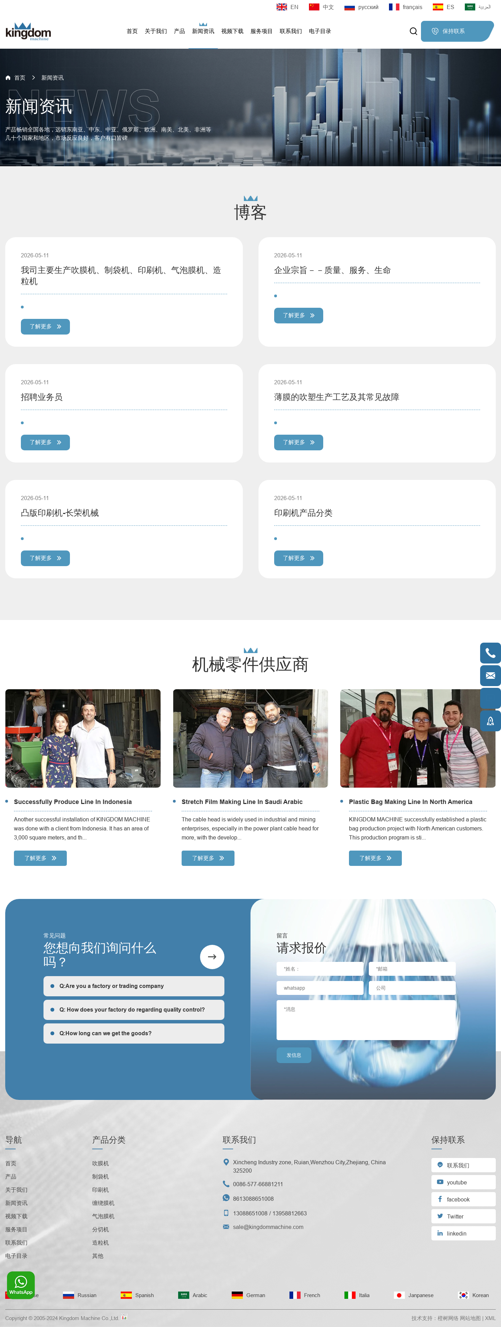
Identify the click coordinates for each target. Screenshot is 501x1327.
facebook (453, 1199)
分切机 (100, 1229)
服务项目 (261, 31)
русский (361, 6)
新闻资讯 (203, 31)
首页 (132, 31)
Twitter (450, 1216)
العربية (478, 6)
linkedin (452, 1233)
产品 (179, 31)
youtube (452, 1181)
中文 (321, 6)
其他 (97, 1256)
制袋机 (100, 1176)
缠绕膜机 (103, 1203)
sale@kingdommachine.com (268, 1227)
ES (443, 6)
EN (288, 6)
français (405, 6)
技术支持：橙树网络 (435, 1318)
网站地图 (470, 1318)
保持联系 (448, 31)
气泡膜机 (103, 1216)
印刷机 (100, 1190)
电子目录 (320, 31)
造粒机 (100, 1242)
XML (490, 1318)
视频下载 (232, 31)
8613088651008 (253, 1199)
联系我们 (291, 31)
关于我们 (156, 31)
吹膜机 (100, 1163)
